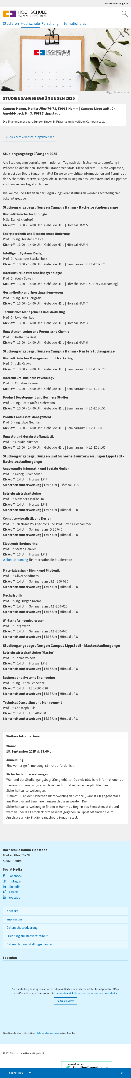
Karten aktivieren (65, 1001)
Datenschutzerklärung (22, 927)
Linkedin (11, 886)
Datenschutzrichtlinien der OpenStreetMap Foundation (86, 993)
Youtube (11, 897)
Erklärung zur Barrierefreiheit (27, 936)
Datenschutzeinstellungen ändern (30, 944)
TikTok (10, 892)
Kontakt (12, 911)
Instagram (13, 881)
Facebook (12, 876)
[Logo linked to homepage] (25, 14)
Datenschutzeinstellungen (48, 1033)
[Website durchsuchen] (125, 14)
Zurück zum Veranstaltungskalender (30, 137)
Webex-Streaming (15, 559)
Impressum (14, 919)
